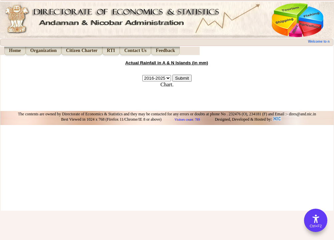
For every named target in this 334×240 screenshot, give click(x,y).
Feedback (165, 50)
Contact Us (135, 50)
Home (15, 50)
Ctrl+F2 (316, 226)
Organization (43, 50)
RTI (111, 50)
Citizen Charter (81, 50)
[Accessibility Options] (315, 220)
